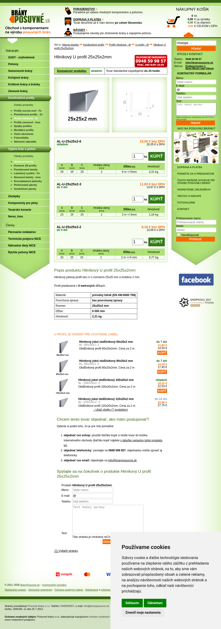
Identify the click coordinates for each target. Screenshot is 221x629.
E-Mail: (180, 85)
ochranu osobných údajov (103, 622)
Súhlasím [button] (132, 603)
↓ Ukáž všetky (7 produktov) (110, 409)
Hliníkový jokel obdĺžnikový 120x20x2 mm (106, 399)
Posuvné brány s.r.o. (39, 611)
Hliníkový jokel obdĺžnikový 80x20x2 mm (106, 361)
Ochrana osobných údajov (68, 595)
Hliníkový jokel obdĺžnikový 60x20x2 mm (106, 341)
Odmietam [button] (155, 603)
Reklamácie (91, 595)
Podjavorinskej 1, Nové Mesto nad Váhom (199, 67)
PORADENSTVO (84, 9)
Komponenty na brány (54, 590)
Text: (179, 101)
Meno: (180, 78)
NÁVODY (79, 30)
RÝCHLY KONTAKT (190, 54)
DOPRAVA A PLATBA (87, 19)
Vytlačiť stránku (68, 556)
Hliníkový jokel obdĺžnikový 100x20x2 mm (106, 380)
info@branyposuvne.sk (122, 460)
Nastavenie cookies (15, 595)
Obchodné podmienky (40, 595)
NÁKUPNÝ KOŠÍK (192, 9)
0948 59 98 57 (193, 59)
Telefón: (181, 93)
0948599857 (67, 611)
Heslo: (180, 226)
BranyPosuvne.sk (30, 590)
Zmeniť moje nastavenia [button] (143, 612)
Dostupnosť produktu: (72, 71)
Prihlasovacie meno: (188, 218)
